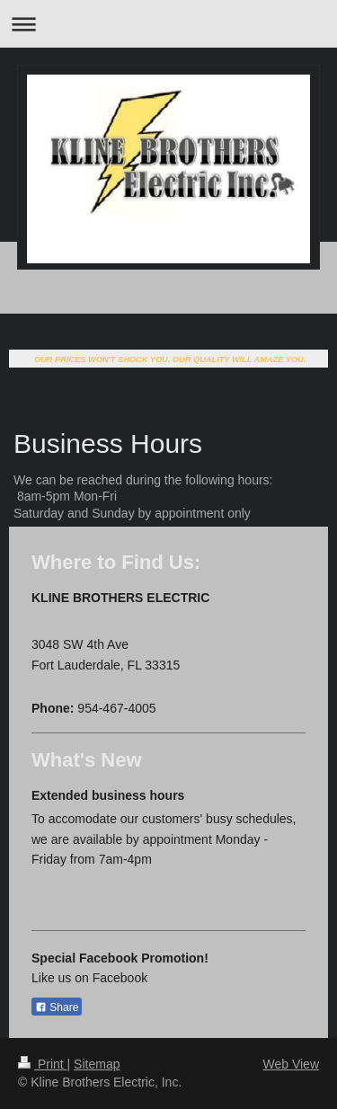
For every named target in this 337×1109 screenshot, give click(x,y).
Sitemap (97, 1064)
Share (56, 1007)
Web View (290, 1064)
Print (42, 1064)
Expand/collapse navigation (168, 23)
